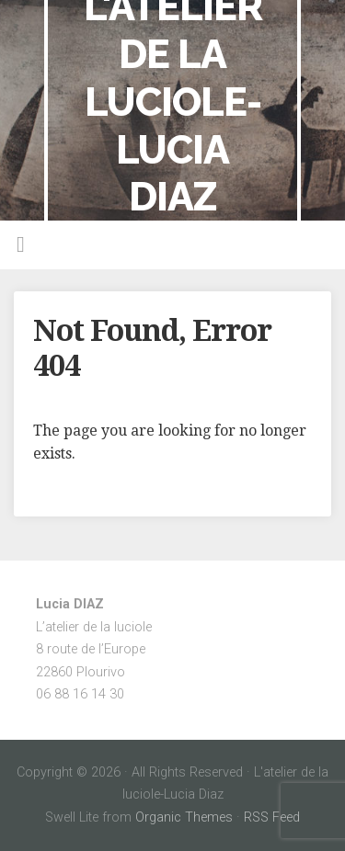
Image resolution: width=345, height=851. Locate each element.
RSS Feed (272, 817)
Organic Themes (184, 817)
